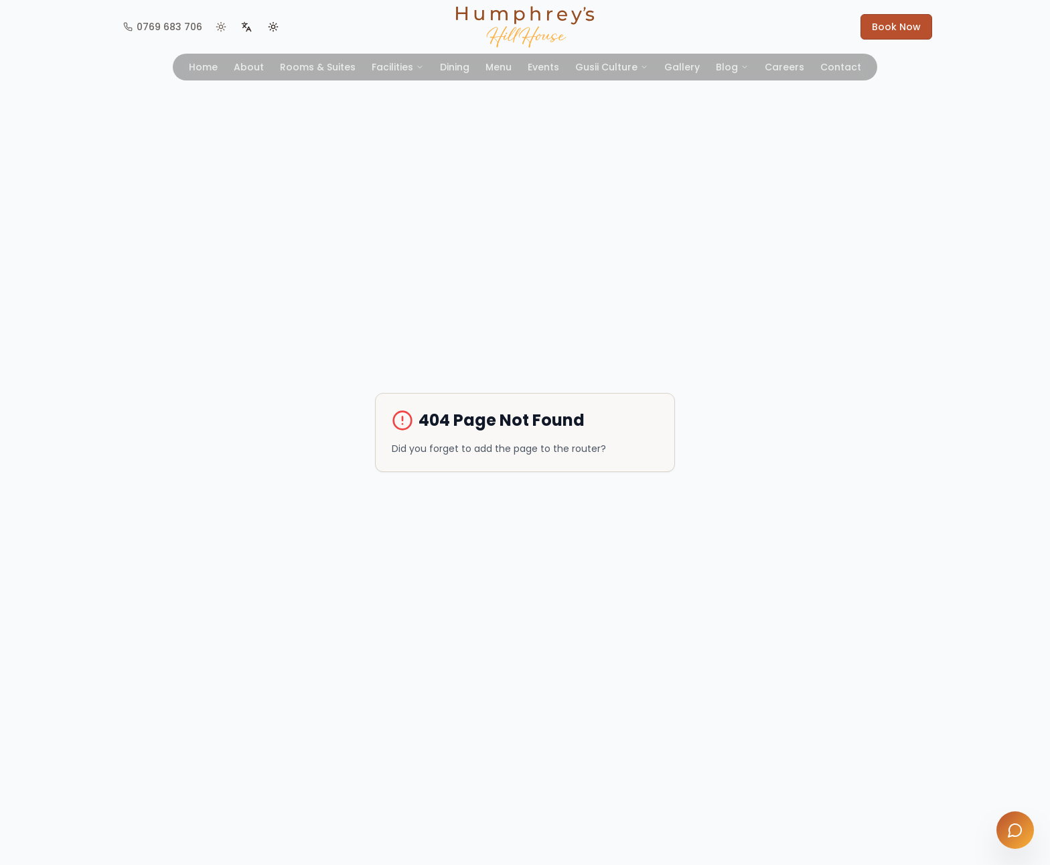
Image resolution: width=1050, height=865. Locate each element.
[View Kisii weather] (221, 27)
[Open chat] (1015, 830)
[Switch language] (246, 27)
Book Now (896, 27)
